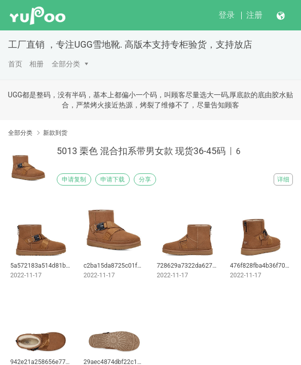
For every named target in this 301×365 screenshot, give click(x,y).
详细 (283, 179)
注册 (254, 15)
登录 (226, 15)
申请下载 (112, 179)
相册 (36, 64)
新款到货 (55, 132)
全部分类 (66, 64)
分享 (145, 179)
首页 (15, 64)
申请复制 (74, 179)
